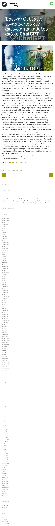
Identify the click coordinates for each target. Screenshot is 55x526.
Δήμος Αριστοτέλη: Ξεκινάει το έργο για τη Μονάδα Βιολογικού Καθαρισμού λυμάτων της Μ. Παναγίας (26, 201)
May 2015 (4, 447)
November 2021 (5, 292)
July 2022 (4, 276)
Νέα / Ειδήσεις (19, 170)
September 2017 (6, 392)
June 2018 (4, 374)
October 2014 (5, 461)
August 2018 (5, 370)
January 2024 (5, 240)
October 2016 (5, 414)
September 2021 (6, 296)
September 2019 (6, 344)
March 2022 (4, 284)
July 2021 (4, 300)
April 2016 (4, 426)
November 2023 (5, 244)
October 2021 (5, 294)
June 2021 (4, 302)
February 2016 (5, 429)
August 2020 (5, 322)
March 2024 (4, 236)
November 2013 (5, 483)
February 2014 (5, 477)
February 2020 (5, 334)
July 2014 (4, 467)
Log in (3, 517)
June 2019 (4, 350)
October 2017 (5, 390)
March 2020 (4, 332)
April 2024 (4, 234)
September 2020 (6, 320)
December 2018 (5, 362)
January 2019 (5, 360)
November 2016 (5, 412)
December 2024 (5, 218)
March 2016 (4, 427)
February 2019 (5, 358)
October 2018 (5, 366)
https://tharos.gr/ (13, 162)
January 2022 (5, 288)
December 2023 (5, 242)
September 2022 (6, 272)
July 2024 (4, 228)
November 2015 (5, 435)
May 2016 (4, 424)
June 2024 (4, 230)
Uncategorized (5, 505)
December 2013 (5, 481)
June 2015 (4, 445)
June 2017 (4, 398)
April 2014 (4, 473)
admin (8, 170)
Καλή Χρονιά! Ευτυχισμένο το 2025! (10, 195)
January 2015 (5, 455)
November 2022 (5, 268)
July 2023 (4, 252)
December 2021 (5, 290)
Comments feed (5, 521)
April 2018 (4, 378)
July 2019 (4, 348)
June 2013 (4, 493)
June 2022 (4, 278)
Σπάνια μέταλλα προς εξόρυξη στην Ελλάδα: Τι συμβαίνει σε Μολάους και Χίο (20, 199)
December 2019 (5, 338)
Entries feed (4, 519)
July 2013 (4, 491)
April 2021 (4, 306)
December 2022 (5, 266)
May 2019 (4, 352)
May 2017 (4, 400)
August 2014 (5, 465)
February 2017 (5, 406)
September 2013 (6, 487)
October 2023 (5, 246)
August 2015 (5, 441)
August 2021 (5, 298)
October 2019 (5, 342)
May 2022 (4, 280)
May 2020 (4, 328)
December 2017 (5, 386)
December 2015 (5, 433)
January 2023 (5, 264)
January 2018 (5, 384)
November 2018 (5, 364)
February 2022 (5, 286)
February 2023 (5, 262)
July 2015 (4, 443)
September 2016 (6, 416)
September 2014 (6, 463)
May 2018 (4, 376)
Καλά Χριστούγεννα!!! (7, 197)
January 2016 (5, 431)
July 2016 (4, 420)
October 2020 (5, 318)
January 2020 (5, 336)
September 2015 (6, 439)
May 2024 (4, 232)
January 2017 (5, 408)
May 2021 (4, 304)
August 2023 (5, 250)
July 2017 (4, 396)
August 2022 (5, 274)
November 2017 (5, 388)
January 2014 (5, 479)
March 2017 (4, 404)
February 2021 (5, 310)
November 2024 (5, 220)
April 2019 (4, 354)
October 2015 (5, 437)
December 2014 (5, 457)
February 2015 (5, 453)
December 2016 (5, 410)
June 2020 (4, 326)
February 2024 (5, 238)
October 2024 (5, 222)
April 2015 (4, 449)
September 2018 (6, 368)
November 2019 (5, 340)
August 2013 (5, 489)
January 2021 (5, 312)
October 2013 (5, 485)
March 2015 (4, 451)
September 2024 (6, 224)
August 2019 (5, 346)
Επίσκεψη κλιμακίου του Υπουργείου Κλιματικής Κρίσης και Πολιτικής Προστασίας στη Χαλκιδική (24, 203)
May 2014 (4, 471)
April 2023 (4, 258)
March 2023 (4, 260)
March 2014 (4, 475)
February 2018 (5, 382)
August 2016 (5, 418)
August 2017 (5, 394)
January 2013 (5, 495)
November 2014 (5, 459)
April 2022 (4, 282)
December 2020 (5, 314)
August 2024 (5, 226)
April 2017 (4, 402)
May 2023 (4, 256)
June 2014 (4, 469)
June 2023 (4, 254)
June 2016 (4, 422)
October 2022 (5, 270)
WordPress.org (5, 523)
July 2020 (4, 324)
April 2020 (4, 330)
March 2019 (4, 356)
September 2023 (6, 248)
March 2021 (4, 308)
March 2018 (4, 380)
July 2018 (4, 372)
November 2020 (5, 316)
